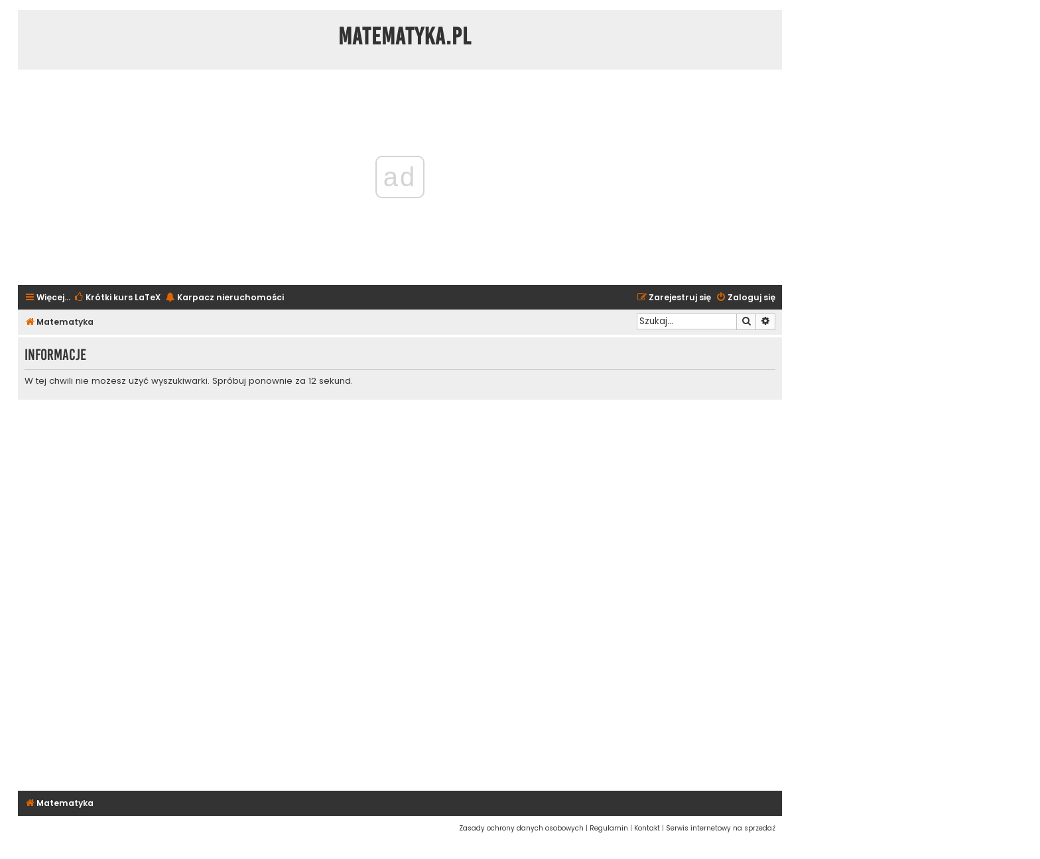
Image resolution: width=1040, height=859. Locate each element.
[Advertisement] (400, 593)
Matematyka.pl (405, 36)
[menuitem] (117, 298)
